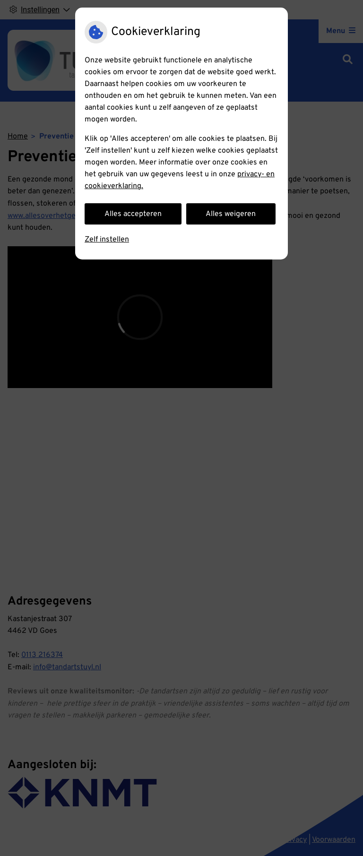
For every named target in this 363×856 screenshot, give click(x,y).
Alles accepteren (133, 214)
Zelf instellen (107, 239)
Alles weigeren (231, 214)
